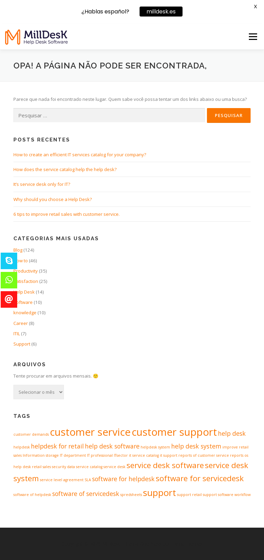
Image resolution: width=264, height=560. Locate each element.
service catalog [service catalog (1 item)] (89, 466)
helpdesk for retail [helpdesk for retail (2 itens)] (57, 446)
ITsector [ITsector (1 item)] (121, 455)
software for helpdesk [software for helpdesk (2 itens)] (123, 479)
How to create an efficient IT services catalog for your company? (79, 154)
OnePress (151, 543)
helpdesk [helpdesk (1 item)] (21, 447)
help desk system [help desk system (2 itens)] (196, 446)
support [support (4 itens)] (159, 492)
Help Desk (24, 292)
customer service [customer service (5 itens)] (90, 432)
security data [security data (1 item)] (63, 466)
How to (20, 260)
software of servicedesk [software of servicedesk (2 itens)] (85, 493)
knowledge (24, 312)
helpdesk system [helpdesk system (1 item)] (155, 447)
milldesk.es (161, 10)
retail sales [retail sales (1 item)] (41, 466)
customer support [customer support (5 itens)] (174, 432)
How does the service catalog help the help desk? (65, 169)
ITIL (16, 333)
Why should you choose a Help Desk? (52, 199)
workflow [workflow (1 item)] (242, 494)
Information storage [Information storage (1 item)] (41, 455)
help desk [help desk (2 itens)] (232, 433)
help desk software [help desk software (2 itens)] (112, 446)
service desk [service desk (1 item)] (114, 466)
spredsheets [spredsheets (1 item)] (131, 494)
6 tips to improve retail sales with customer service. (66, 214)
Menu (253, 36)
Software (23, 302)
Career (20, 323)
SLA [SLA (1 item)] (88, 479)
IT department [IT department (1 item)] (73, 455)
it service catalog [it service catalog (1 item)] (144, 455)
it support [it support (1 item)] (168, 455)
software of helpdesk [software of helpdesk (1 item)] (32, 494)
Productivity (25, 271)
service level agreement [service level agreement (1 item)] (62, 479)
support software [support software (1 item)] (218, 494)
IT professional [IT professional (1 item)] (100, 455)
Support (21, 344)
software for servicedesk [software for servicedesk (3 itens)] (200, 478)
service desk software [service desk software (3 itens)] (165, 465)
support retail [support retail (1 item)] (189, 494)
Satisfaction (25, 281)
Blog (17, 250)
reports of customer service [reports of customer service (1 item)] (203, 455)
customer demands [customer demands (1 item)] (31, 434)
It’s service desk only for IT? (41, 184)
